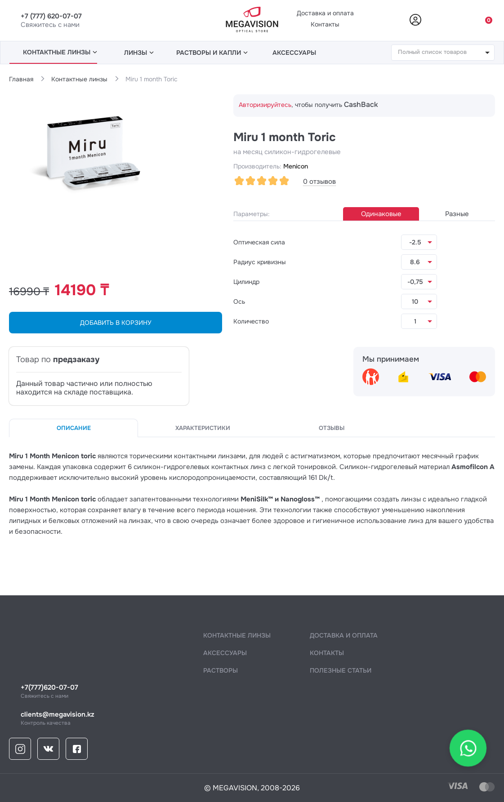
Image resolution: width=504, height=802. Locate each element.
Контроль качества (258, 719)
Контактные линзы (79, 79)
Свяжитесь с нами (258, 692)
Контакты (325, 24)
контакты (327, 653)
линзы (60, 52)
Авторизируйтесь (265, 105)
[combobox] (443, 52)
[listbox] (419, 242)
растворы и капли (212, 53)
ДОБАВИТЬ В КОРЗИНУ (116, 323)
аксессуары (294, 52)
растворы (220, 670)
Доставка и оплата (325, 13)
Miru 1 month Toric (151, 79)
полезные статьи (340, 670)
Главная (21, 79)
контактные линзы (237, 635)
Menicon (295, 166)
